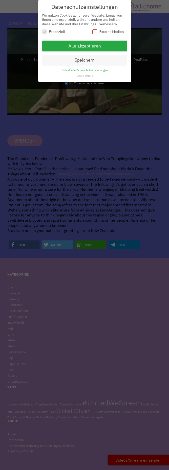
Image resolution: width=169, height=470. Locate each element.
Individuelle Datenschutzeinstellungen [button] (85, 67)
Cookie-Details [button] (84, 73)
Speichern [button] (85, 57)
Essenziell (53, 29)
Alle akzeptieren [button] (84, 43)
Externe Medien (108, 29)
